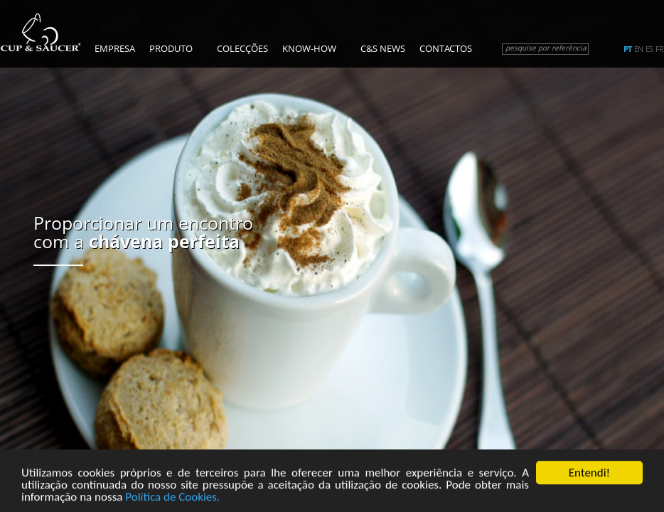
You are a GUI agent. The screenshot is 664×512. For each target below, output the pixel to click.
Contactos (445, 48)
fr (659, 49)
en (638, 49)
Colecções (242, 48)
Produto (171, 48)
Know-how (309, 48)
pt (627, 49)
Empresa (115, 48)
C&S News (382, 48)
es (649, 49)
